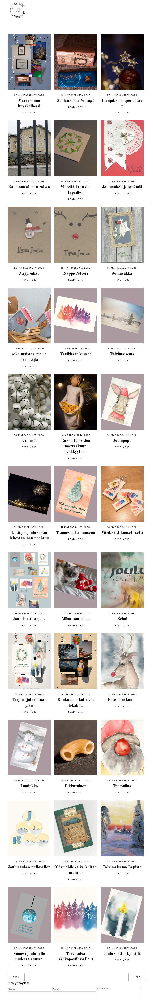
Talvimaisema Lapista (122, 867)
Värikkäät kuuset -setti (122, 533)
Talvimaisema (122, 354)
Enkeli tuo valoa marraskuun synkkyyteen (75, 446)
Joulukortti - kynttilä (122, 954)
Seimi (122, 619)
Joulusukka (122, 274)
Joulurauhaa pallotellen (29, 867)
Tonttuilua (122, 786)
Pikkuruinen (75, 786)
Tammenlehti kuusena (75, 533)
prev (16, 977)
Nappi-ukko (29, 274)
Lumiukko (29, 786)
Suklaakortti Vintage (76, 101)
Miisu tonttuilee (76, 619)
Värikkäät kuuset (75, 354)
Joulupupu (122, 441)
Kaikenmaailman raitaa (29, 187)
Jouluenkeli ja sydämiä (122, 187)
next (137, 977)
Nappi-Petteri (75, 274)
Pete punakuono (122, 700)
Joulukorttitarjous (29, 619)
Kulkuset (29, 441)
